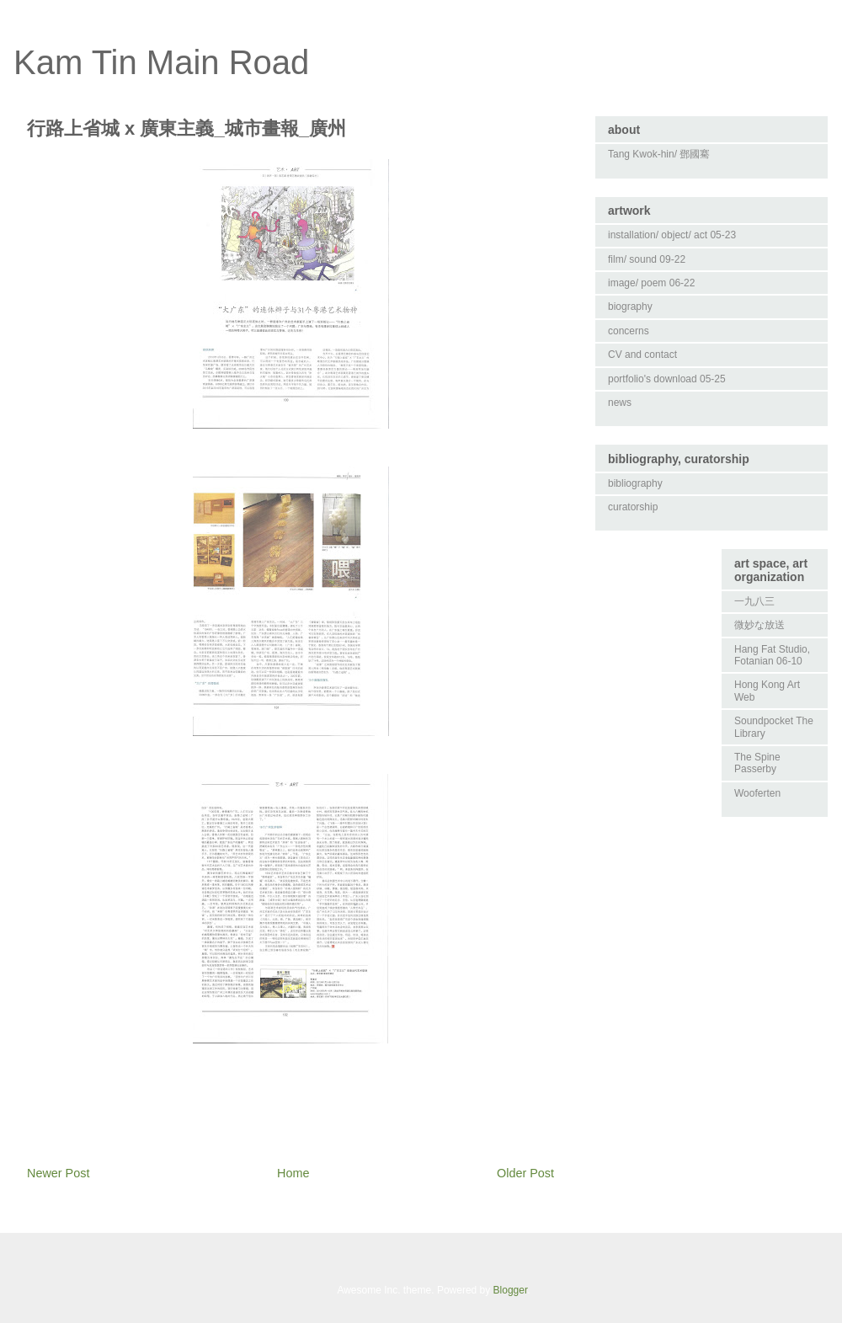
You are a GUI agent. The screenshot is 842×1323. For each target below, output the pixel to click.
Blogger (510, 1290)
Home (293, 1173)
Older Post (525, 1173)
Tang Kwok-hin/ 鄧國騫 (659, 154)
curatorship (633, 507)
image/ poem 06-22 (651, 283)
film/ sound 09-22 (646, 259)
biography (630, 306)
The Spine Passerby (757, 763)
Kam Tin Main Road (161, 62)
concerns (628, 331)
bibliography (635, 483)
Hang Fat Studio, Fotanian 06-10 (772, 655)
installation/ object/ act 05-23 (672, 235)
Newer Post (58, 1173)
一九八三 (754, 601)
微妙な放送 (759, 625)
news (620, 402)
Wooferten (757, 793)
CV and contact (642, 354)
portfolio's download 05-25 (667, 379)
